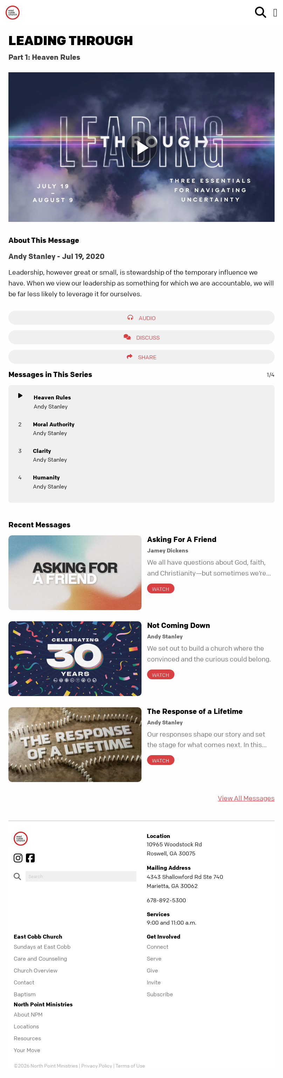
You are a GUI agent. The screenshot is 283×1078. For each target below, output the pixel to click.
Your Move (27, 1050)
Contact (24, 982)
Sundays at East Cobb (42, 946)
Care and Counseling (40, 958)
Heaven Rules (52, 397)
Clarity (42, 450)
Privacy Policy (96, 1065)
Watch (160, 589)
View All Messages (246, 798)
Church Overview (35, 970)
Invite (154, 982)
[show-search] (257, 12)
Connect (157, 946)
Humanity (46, 477)
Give (152, 970)
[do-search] (81, 876)
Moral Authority (53, 424)
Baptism (25, 994)
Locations (26, 1026)
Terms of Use (130, 1065)
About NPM (28, 1014)
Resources (27, 1038)
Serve (154, 958)
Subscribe (160, 994)
